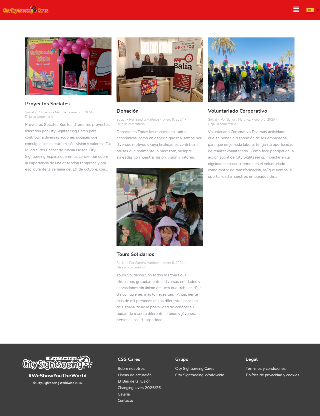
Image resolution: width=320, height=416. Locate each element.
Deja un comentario (39, 117)
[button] (232, 10)
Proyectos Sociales (47, 103)
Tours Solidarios (135, 254)
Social (29, 112)
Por (53, 112)
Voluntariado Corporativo (237, 111)
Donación (127, 111)
